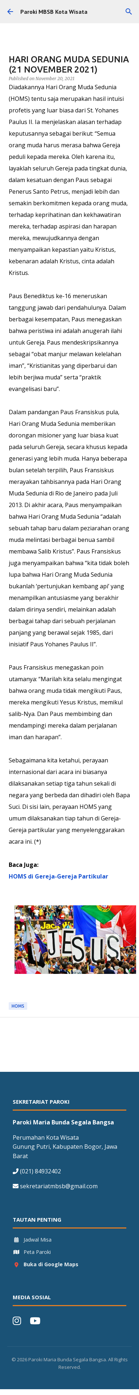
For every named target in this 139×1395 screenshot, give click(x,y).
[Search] (128, 11)
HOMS (18, 1006)
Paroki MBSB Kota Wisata (53, 11)
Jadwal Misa (32, 1239)
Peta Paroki (32, 1251)
